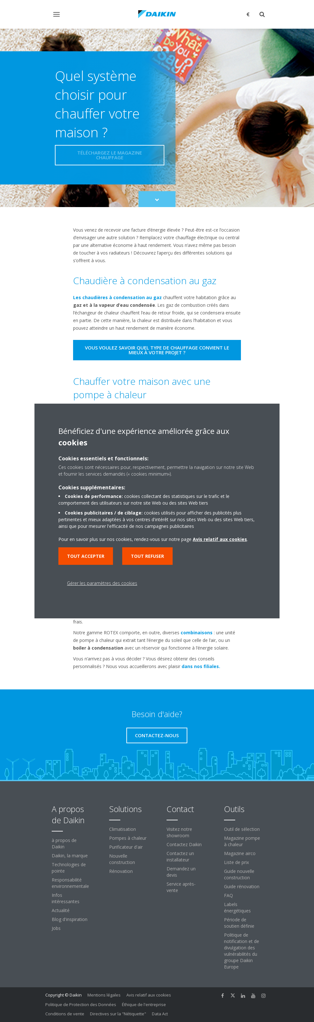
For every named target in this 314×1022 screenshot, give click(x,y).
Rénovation (121, 871)
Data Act (160, 1014)
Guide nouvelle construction (239, 874)
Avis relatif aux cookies (148, 995)
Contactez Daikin (184, 844)
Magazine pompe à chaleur (242, 841)
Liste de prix (236, 862)
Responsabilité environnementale (70, 883)
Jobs (56, 928)
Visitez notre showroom (179, 832)
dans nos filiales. (201, 666)
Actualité (61, 910)
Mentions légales (104, 995)
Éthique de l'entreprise (144, 1004)
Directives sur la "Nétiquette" (118, 1014)
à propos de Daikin (64, 843)
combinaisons (197, 633)
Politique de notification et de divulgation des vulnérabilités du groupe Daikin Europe (241, 951)
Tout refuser (147, 556)
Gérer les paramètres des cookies (102, 583)
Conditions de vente (64, 1014)
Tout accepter (85, 556)
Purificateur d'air (126, 847)
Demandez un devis (181, 872)
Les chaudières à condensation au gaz (117, 297)
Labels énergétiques (237, 907)
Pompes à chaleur (127, 838)
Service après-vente (181, 887)
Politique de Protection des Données (80, 1004)
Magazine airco (240, 853)
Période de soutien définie (239, 923)
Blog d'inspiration (69, 919)
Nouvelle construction (122, 859)
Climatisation (122, 829)
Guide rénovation (241, 886)
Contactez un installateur (180, 856)
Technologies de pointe (69, 867)
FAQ (228, 895)
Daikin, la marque (70, 856)
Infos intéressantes (65, 898)
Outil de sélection (242, 829)
